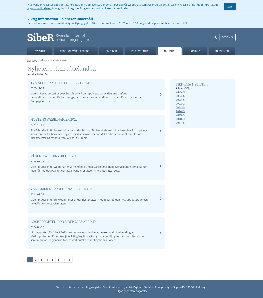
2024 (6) (180, 96)
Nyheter (169, 51)
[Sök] (215, 37)
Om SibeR (111, 51)
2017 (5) (180, 122)
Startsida (32, 59)
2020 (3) (180, 111)
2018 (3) (180, 119)
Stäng (229, 6)
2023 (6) (180, 99)
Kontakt (195, 51)
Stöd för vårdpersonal (75, 51)
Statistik (40, 51)
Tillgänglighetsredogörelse (131, 291)
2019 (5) (180, 115)
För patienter (140, 51)
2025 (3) (180, 92)
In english (222, 51)
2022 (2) (180, 103)
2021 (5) (180, 107)
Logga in (227, 37)
